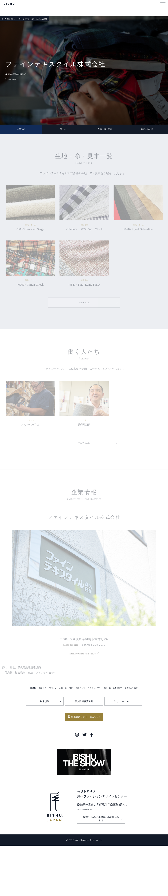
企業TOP (21, 132)
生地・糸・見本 (105, 132)
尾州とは (42, 732)
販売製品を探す (145, 732)
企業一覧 (12, 19)
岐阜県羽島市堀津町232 (22, 74)
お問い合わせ (147, 132)
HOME (17, 732)
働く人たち (77, 732)
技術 (66, 732)
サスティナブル (96, 732)
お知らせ (29, 732)
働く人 (63, 132)
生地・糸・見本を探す (121, 732)
